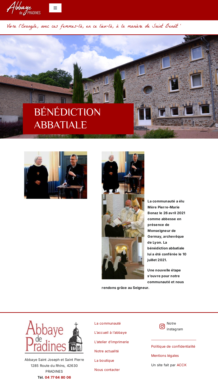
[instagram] (162, 326)
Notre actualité (106, 351)
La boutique (104, 360)
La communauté (107, 323)
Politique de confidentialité (173, 346)
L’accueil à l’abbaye (110, 332)
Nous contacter (107, 370)
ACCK (182, 365)
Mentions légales (165, 355)
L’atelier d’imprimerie (111, 342)
